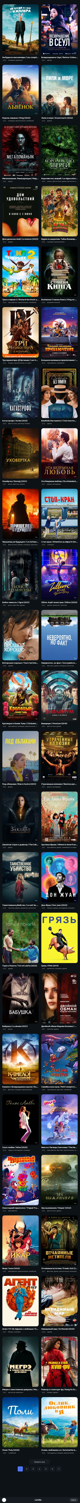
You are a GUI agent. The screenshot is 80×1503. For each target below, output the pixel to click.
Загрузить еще (39, 1462)
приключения (20, 121)
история (28, 363)
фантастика (57, 181)
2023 (4, 60)
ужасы (10, 181)
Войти (73, 1500)
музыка (11, 1150)
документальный (53, 302)
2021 (4, 484)
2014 (4, 1211)
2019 (43, 726)
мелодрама (56, 484)
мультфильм (12, 302)
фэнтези (16, 484)
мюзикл (50, 908)
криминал (19, 60)
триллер (21, 423)
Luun (38, 1500)
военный (73, 1271)
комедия (11, 60)
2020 (43, 544)
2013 (43, 968)
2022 (43, 60)
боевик (11, 363)
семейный (30, 121)
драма (49, 60)
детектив (70, 181)
